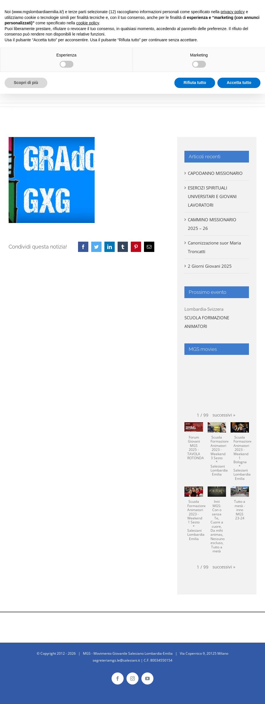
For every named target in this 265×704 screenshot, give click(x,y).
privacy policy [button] (233, 11)
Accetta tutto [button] (239, 82)
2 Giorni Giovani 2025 (210, 266)
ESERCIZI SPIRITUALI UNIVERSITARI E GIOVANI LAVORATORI (212, 196)
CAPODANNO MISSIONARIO (215, 173)
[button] (224, 414)
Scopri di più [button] (26, 82)
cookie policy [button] (87, 23)
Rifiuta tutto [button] (195, 82)
